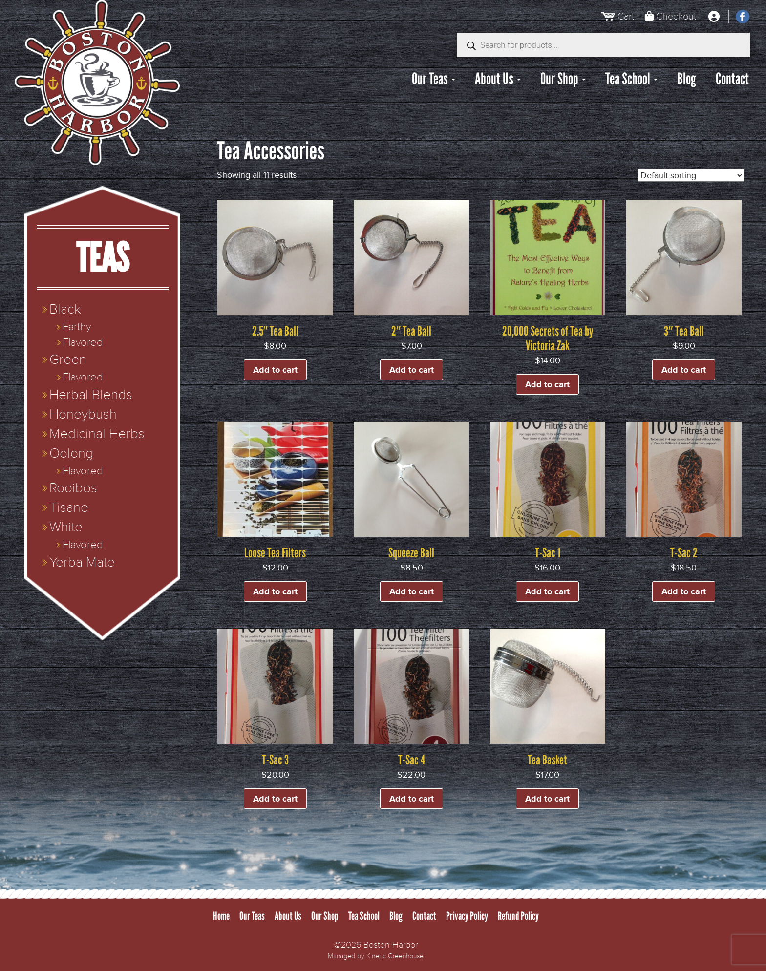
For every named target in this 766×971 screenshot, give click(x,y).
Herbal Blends (90, 394)
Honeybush (83, 414)
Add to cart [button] (275, 369)
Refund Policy (518, 916)
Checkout (676, 16)
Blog (686, 78)
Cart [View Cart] (625, 16)
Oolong (71, 453)
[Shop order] (691, 175)
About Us (498, 78)
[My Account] (714, 16)
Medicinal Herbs (97, 434)
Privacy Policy (467, 916)
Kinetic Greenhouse (395, 956)
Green (67, 359)
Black (65, 309)
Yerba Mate (82, 562)
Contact (732, 78)
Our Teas (433, 78)
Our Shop (563, 78)
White (66, 527)
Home (221, 916)
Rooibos (73, 488)
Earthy (77, 327)
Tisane (68, 507)
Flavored (83, 342)
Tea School (631, 78)
